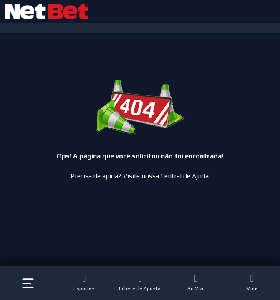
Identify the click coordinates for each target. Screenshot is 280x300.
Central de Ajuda (185, 176)
